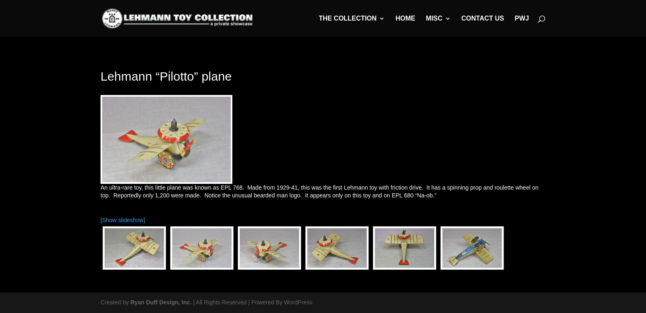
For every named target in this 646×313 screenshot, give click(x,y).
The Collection (348, 19)
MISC (434, 19)
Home (405, 19)
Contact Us (482, 19)
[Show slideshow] (123, 220)
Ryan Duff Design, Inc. (161, 302)
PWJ (522, 19)
